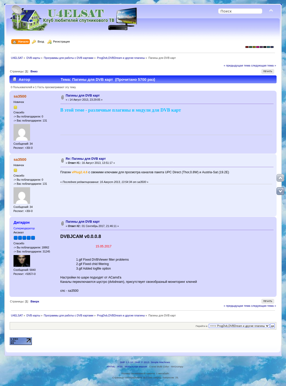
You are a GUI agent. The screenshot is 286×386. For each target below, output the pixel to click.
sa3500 (20, 96)
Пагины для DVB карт (83, 95)
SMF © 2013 (142, 362)
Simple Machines (160, 362)
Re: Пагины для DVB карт (86, 159)
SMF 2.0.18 (126, 362)
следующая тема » (263, 65)
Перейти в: (202, 326)
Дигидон (22, 222)
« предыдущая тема (237, 65)
